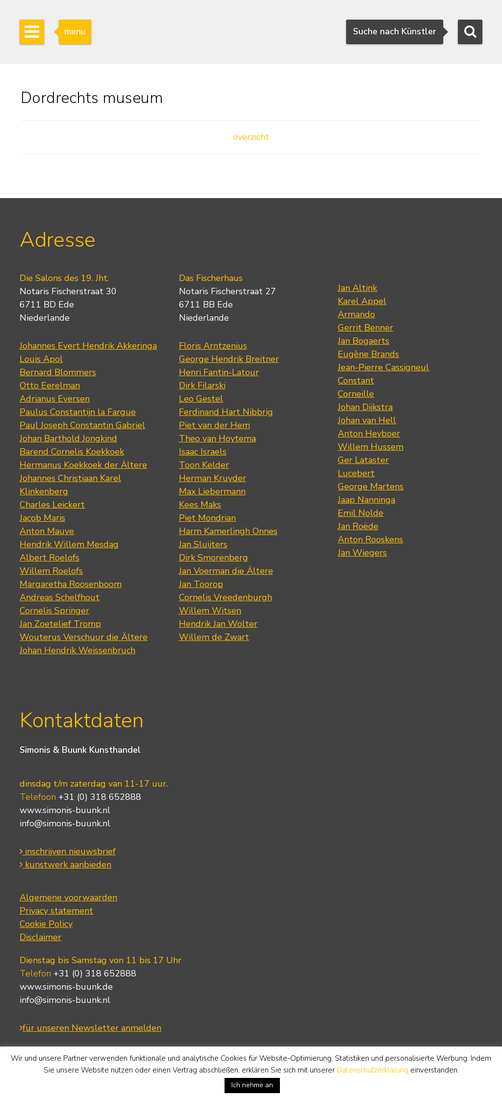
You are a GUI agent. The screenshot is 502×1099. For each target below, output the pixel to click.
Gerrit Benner (365, 327)
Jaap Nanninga (366, 500)
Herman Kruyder (212, 478)
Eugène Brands (368, 354)
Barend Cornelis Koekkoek (72, 452)
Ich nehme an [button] (252, 1085)
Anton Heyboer (369, 433)
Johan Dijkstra (365, 407)
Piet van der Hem (214, 425)
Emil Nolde (360, 513)
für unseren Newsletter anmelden (90, 1028)
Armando (356, 314)
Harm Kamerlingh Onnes (228, 531)
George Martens (370, 486)
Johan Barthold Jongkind (68, 438)
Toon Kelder (204, 465)
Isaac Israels (202, 452)
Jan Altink (357, 288)
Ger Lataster (363, 460)
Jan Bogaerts (363, 341)
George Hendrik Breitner (229, 359)
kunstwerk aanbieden (65, 864)
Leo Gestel (201, 399)
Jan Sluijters (203, 544)
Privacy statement (56, 911)
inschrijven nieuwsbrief (68, 851)
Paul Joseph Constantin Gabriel (82, 425)
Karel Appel (362, 301)
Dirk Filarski (202, 385)
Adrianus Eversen (55, 399)
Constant (356, 380)
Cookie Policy (46, 924)
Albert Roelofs (49, 557)
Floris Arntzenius (213, 346)
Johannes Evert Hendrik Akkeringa (88, 346)
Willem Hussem (370, 447)
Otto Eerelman (50, 385)
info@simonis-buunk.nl (65, 823)
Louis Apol (41, 359)
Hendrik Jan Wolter (218, 624)
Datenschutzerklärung (372, 1070)
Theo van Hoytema (217, 438)
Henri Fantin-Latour (219, 372)
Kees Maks (200, 505)
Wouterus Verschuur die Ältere (84, 637)
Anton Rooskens (370, 539)
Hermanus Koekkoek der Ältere (83, 465)
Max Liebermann (212, 491)
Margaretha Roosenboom (71, 584)
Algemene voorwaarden (68, 897)
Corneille (356, 394)
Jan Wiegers (362, 553)
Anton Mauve (47, 531)
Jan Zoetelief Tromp (60, 624)
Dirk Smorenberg (213, 557)
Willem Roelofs (51, 571)
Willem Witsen (210, 610)
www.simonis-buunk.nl (65, 810)
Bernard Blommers (58, 372)
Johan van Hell (367, 420)
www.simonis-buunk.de (66, 987)
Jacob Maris (42, 518)
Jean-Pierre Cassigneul (383, 367)
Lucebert (356, 473)
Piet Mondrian (207, 518)
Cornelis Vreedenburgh (225, 597)
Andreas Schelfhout (60, 597)
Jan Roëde (358, 526)
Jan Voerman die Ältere (226, 571)
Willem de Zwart (214, 637)
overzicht (251, 137)
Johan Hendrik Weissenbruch (77, 650)
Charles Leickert (52, 505)
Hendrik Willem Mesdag (69, 544)
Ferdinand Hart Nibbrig (226, 412)
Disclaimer (40, 937)
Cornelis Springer (54, 610)
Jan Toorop (201, 584)
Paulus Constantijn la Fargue (78, 412)
